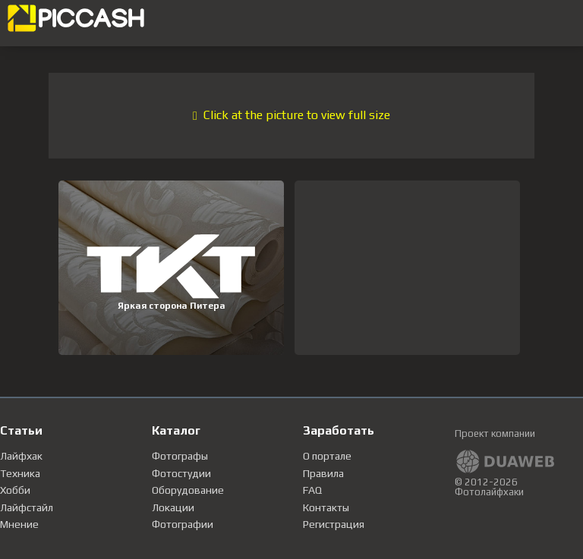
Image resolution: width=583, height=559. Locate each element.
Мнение (19, 524)
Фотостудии (181, 473)
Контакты (326, 507)
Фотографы (180, 456)
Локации (173, 507)
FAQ (312, 490)
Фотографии (182, 524)
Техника (20, 473)
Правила (323, 473)
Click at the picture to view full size (291, 115)
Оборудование (188, 490)
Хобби (15, 490)
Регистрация (333, 524)
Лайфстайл (26, 507)
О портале (327, 456)
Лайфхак (21, 456)
